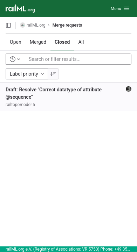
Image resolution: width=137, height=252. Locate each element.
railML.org (33, 25)
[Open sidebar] (8, 25)
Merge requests (67, 25)
